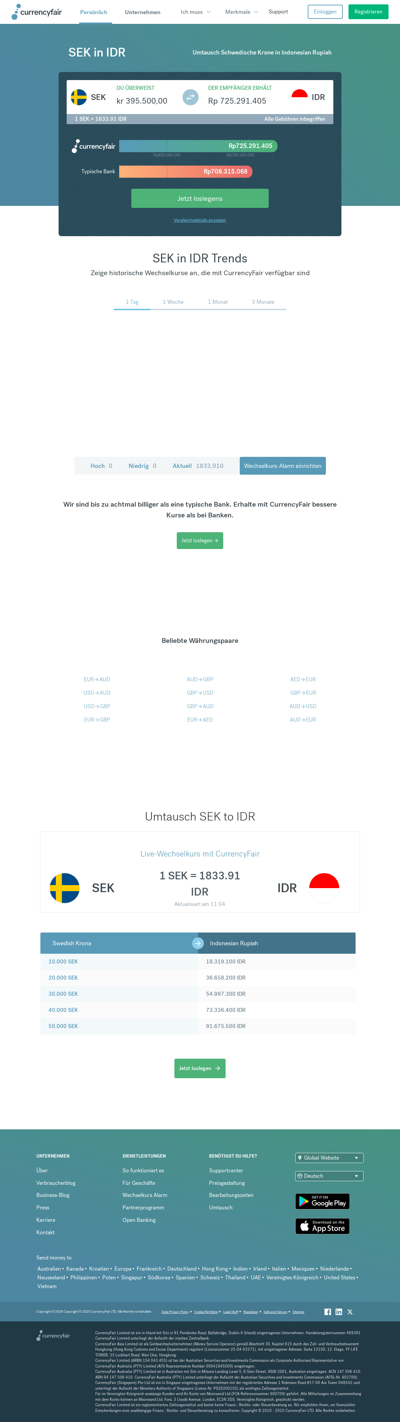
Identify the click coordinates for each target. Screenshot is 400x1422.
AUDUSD (303, 706)
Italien (279, 1268)
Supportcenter (226, 1170)
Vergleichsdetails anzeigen (200, 220)
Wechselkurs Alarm (145, 1195)
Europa (122, 1268)
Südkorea (159, 1277)
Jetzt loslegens (200, 198)
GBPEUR (303, 692)
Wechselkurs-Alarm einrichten (283, 466)
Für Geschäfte (139, 1183)
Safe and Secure (275, 1312)
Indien (240, 1268)
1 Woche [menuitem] (173, 301)
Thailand (235, 1277)
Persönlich (93, 12)
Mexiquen (303, 1268)
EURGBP (97, 719)
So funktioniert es (143, 1170)
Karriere (45, 1220)
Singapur (131, 1277)
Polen (109, 1277)
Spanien (185, 1277)
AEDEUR (303, 679)
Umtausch (221, 1207)
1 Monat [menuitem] (218, 301)
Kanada (75, 1268)
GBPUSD (200, 692)
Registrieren (368, 11)
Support (278, 11)
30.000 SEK (63, 993)
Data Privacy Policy (175, 1312)
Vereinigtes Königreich (292, 1277)
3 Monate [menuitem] (263, 301)
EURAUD (97, 679)
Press (42, 1207)
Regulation (250, 1312)
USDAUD (97, 692)
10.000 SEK (63, 961)
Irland (260, 1268)
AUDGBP (200, 679)
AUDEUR (303, 719)
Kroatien (99, 1268)
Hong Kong (215, 1268)
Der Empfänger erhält (240, 88)
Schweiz (210, 1277)
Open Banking (139, 1220)
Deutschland (182, 1268)
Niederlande (334, 1268)
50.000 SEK (63, 1026)
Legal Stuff (230, 1312)
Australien (49, 1268)
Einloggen (325, 11)
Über (42, 1170)
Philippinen (83, 1277)
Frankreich (149, 1268)
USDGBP (97, 706)
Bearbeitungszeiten (231, 1195)
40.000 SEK (63, 1010)
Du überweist (135, 88)
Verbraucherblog (55, 1183)
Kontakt (45, 1232)
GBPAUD (200, 706)
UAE (256, 1277)
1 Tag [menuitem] (132, 301)
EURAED (200, 719)
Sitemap (298, 1312)
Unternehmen (143, 12)
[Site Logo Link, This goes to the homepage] (42, 12)
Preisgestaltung (227, 1183)
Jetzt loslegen (200, 540)
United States (339, 1277)
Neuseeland (51, 1277)
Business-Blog (52, 1195)
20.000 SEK (63, 977)
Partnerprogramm (143, 1207)
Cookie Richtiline (206, 1312)
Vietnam (47, 1286)
